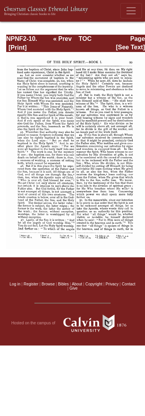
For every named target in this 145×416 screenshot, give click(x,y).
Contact (128, 284)
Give (74, 288)
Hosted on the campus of (72, 323)
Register (31, 284)
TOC (84, 38)
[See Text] (130, 47)
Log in (15, 284)
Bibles (63, 284)
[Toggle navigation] (131, 10)
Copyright (93, 284)
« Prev (62, 38)
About (77, 284)
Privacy (112, 284)
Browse (48, 284)
